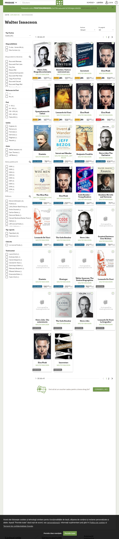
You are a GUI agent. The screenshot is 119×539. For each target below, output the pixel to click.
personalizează (53, 523)
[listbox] (106, 30)
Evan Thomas (45, 198)
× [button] (112, 7)
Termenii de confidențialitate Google (18, 526)
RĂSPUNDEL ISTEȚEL (89, 8)
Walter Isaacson (42, 74)
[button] (42, 2)
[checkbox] (19, 47)
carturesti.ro (15, 15)
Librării (100, 3)
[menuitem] (91, 2)
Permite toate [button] (70, 533)
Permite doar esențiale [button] (53, 533)
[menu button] (11, 2)
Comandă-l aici (101, 389)
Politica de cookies (97, 523)
